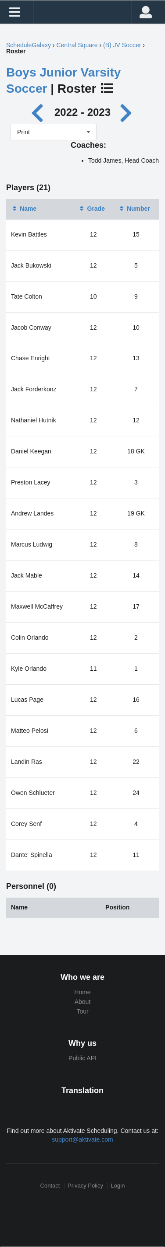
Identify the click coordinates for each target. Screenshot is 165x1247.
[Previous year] (39, 112)
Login (118, 1185)
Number (134, 208)
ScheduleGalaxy (28, 45)
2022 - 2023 (82, 112)
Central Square (76, 45)
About (83, 1001)
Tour (82, 1011)
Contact (50, 1185)
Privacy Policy (85, 1185)
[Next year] (127, 112)
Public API (82, 1058)
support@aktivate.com (82, 1139)
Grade (91, 208)
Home (82, 992)
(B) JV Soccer (122, 45)
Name (23, 208)
